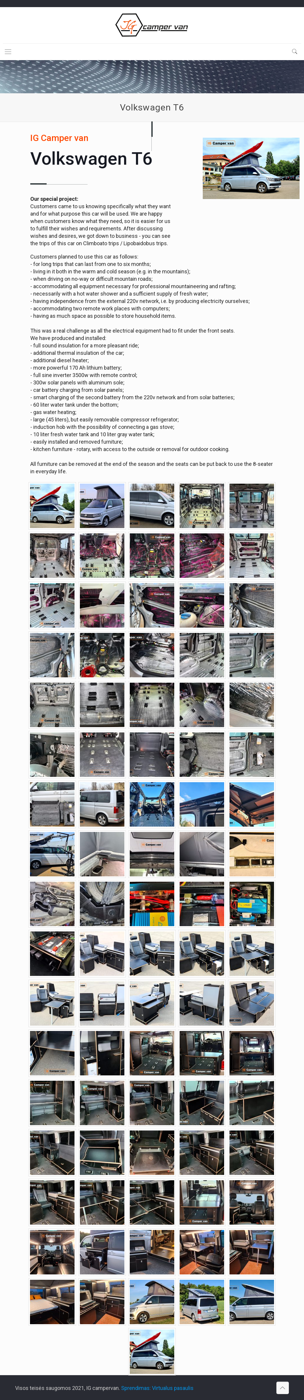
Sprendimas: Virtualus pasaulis (157, 1388)
